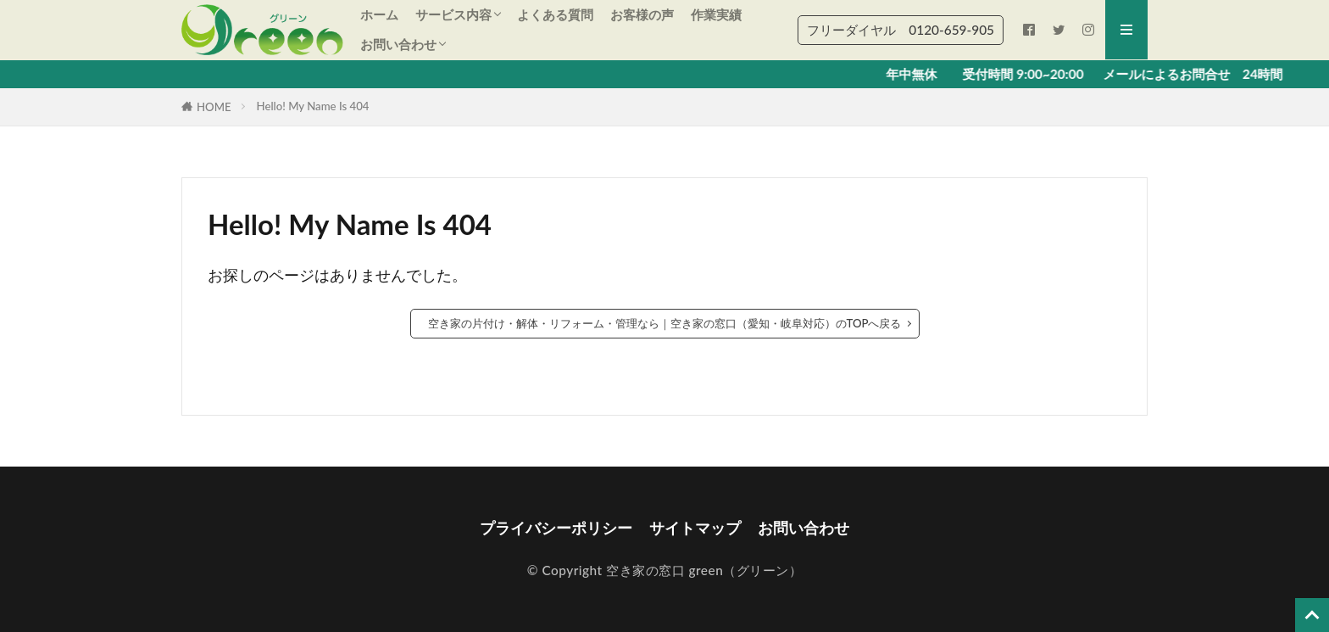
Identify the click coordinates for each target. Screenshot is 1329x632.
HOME (214, 107)
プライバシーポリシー (556, 528)
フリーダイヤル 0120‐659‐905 (900, 29)
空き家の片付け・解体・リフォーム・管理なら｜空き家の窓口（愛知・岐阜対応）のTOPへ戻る (665, 323)
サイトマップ (695, 528)
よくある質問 (555, 14)
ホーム (379, 14)
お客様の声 (642, 14)
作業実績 (716, 14)
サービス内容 (453, 14)
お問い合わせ (398, 44)
